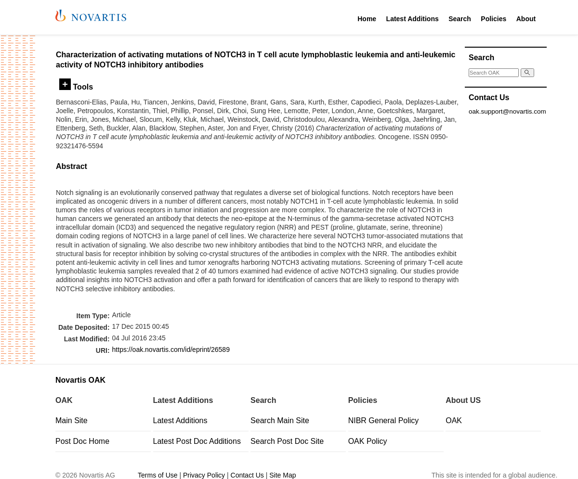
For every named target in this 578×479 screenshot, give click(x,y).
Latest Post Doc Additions (197, 441)
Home (366, 19)
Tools (76, 86)
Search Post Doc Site (287, 441)
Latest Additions (412, 19)
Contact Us (247, 475)
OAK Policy (367, 441)
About (526, 19)
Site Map (282, 475)
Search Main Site (279, 420)
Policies (493, 19)
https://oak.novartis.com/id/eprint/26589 (171, 349)
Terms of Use (157, 475)
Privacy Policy (204, 475)
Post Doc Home (82, 441)
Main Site (71, 420)
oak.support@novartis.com (507, 111)
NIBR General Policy (383, 420)
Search (459, 19)
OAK (454, 420)
